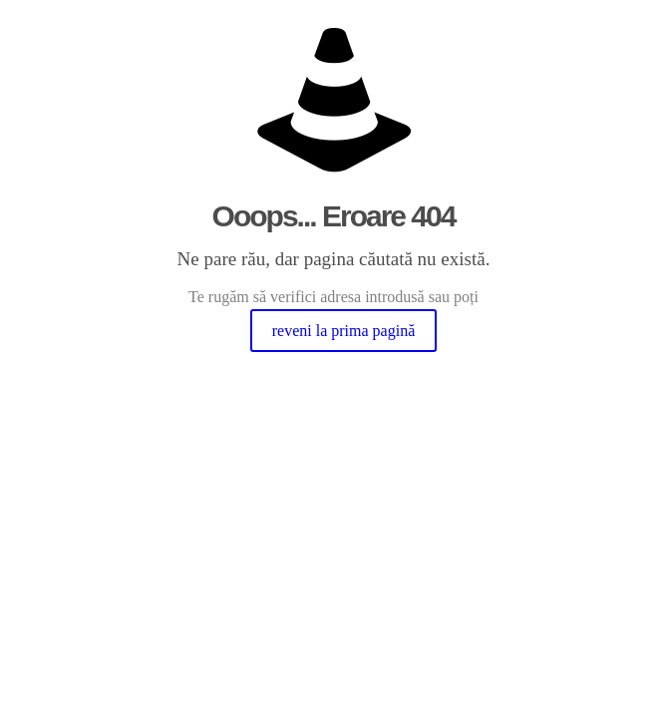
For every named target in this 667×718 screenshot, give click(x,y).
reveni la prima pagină (344, 330)
